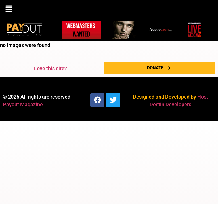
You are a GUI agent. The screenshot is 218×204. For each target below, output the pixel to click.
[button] (109, 9)
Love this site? (50, 68)
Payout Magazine (23, 104)
